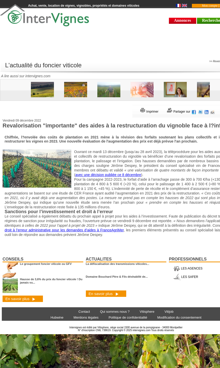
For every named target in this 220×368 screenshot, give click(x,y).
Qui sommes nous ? (115, 311)
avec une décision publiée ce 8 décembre (108, 175)
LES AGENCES (187, 268)
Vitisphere (147, 311)
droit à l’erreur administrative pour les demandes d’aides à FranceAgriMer (64, 230)
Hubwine (57, 317)
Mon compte (210, 5)
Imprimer (149, 111)
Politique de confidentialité (128, 317)
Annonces (182, 20)
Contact (84, 311)
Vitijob (169, 311)
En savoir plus (20, 299)
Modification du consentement (179, 317)
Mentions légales (86, 317)
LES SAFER (185, 277)
